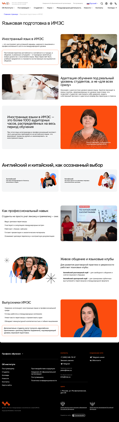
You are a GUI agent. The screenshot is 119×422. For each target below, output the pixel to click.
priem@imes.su (66, 370)
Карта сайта (7, 385)
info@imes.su (66, 377)
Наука (49, 8)
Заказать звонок (67, 360)
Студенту (5, 372)
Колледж (111, 8)
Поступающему (78, 3)
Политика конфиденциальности (44, 381)
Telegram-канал (97, 357)
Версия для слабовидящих (111, 3)
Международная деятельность (69, 8)
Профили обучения (13, 354)
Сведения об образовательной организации (57, 3)
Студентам (38, 8)
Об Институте (7, 8)
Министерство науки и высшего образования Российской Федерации (74, 408)
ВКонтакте (95, 360)
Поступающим (23, 8)
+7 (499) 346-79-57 (68, 357)
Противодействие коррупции (43, 369)
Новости (87, 8)
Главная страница (11, 14)
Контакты (99, 8)
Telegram (65, 364)
